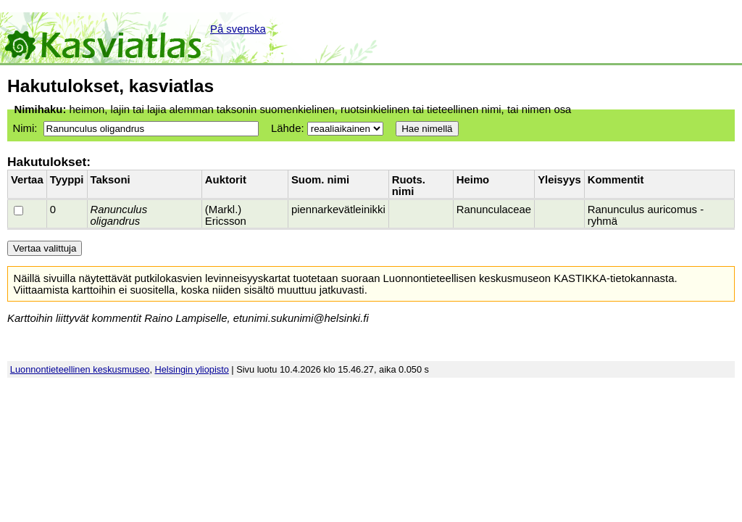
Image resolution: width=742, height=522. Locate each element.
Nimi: (24, 128)
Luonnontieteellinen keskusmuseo (80, 369)
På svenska (238, 29)
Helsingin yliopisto (192, 369)
